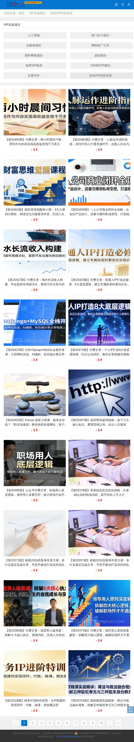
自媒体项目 (35, 45)
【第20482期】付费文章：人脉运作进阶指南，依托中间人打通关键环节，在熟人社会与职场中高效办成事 (99, 144)
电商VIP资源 (35, 65)
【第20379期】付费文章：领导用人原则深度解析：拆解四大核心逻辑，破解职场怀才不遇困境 (99, 635)
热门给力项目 (101, 35)
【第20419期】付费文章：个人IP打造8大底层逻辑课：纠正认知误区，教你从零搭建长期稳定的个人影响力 (99, 354)
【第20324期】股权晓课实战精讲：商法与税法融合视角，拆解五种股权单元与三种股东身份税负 (99, 705)
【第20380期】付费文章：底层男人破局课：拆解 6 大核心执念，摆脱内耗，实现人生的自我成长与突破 (35, 635)
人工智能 (35, 35)
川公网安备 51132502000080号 (92, 733)
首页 (22, 13)
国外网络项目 (35, 55)
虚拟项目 (101, 55)
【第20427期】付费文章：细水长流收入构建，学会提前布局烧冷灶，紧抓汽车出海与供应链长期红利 (34, 284)
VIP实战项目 (37, 13)
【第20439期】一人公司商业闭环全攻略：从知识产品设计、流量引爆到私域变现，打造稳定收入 (99, 214)
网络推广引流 (101, 45)
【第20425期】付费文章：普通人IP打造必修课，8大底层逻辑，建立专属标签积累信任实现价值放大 (99, 284)
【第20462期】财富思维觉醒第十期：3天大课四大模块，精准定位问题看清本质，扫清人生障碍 (34, 214)
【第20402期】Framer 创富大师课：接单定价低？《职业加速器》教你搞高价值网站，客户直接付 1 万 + (35, 424)
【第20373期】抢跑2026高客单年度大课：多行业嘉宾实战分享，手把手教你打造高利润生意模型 (35, 565)
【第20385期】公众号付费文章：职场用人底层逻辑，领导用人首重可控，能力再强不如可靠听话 (34, 495)
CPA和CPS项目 (101, 65)
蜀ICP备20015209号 (63, 733)
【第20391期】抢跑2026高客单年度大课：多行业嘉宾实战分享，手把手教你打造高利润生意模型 (99, 565)
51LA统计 (116, 733)
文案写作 (35, 75)
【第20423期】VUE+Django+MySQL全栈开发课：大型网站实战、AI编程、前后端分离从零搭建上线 (35, 354)
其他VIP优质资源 (61, 13)
